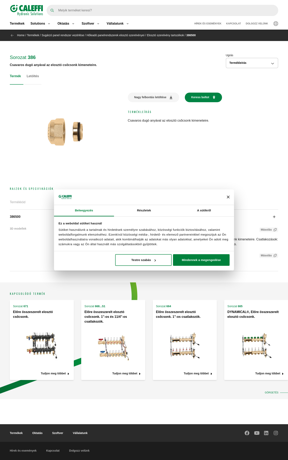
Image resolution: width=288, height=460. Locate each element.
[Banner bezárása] (228, 197)
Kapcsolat (233, 23)
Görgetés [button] (271, 392)
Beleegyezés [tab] (84, 210)
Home (20, 35)
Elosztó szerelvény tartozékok (165, 35)
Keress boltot (200, 97)
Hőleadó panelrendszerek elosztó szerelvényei (116, 35)
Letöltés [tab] (33, 76)
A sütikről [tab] (204, 210)
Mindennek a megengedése (201, 260)
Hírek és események (207, 23)
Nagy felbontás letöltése (150, 97)
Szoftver (57, 433)
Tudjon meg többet (53, 373)
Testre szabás (143, 260)
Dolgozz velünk (257, 23)
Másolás (265, 230)
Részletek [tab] (144, 210)
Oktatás (37, 433)
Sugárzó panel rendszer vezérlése (63, 35)
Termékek (17, 23)
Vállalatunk (80, 433)
